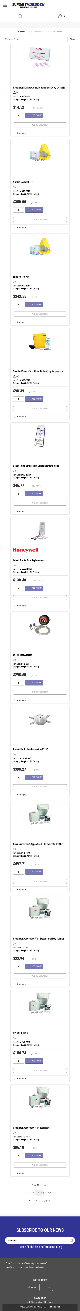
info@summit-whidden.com (40, 1302)
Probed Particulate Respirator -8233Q (30, 749)
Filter (72, 39)
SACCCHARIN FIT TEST (23, 182)
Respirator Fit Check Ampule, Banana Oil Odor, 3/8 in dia (39, 87)
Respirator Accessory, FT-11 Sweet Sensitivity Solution (38, 938)
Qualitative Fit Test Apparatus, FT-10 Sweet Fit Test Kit (38, 844)
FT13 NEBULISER (20, 1033)
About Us (32, 1287)
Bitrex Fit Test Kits (21, 276)
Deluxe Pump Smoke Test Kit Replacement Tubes (36, 466)
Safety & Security (34, 31)
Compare (19, 133)
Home (21, 31)
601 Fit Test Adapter (22, 655)
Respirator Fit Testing (30, 99)
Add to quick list (40, 125)
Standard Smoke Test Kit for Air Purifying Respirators (38, 371)
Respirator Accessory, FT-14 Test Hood (31, 1127)
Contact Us (46, 1287)
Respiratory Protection (53, 31)
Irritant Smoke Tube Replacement (28, 560)
